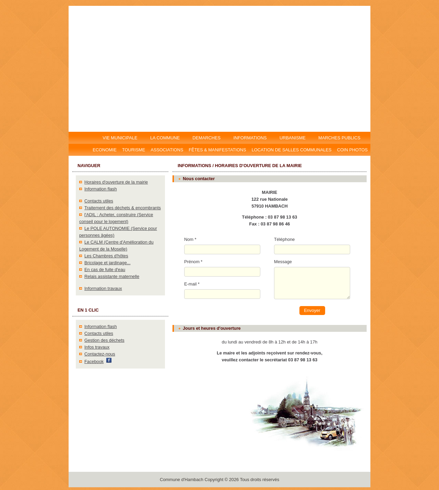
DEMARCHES (206, 137)
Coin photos (352, 149)
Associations (167, 149)
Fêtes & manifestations (217, 149)
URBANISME (292, 137)
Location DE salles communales (292, 149)
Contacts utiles (98, 200)
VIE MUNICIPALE (120, 137)
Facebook (94, 361)
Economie (105, 149)
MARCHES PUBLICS (341, 137)
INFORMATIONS (250, 137)
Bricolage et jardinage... (107, 262)
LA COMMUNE (164, 137)
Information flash (100, 188)
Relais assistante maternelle (111, 276)
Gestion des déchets (104, 340)
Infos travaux (96, 347)
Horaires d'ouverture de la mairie (116, 182)
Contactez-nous (99, 354)
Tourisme (133, 149)
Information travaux (103, 288)
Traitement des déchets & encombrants (122, 207)
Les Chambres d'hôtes (106, 255)
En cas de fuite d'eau (104, 269)
